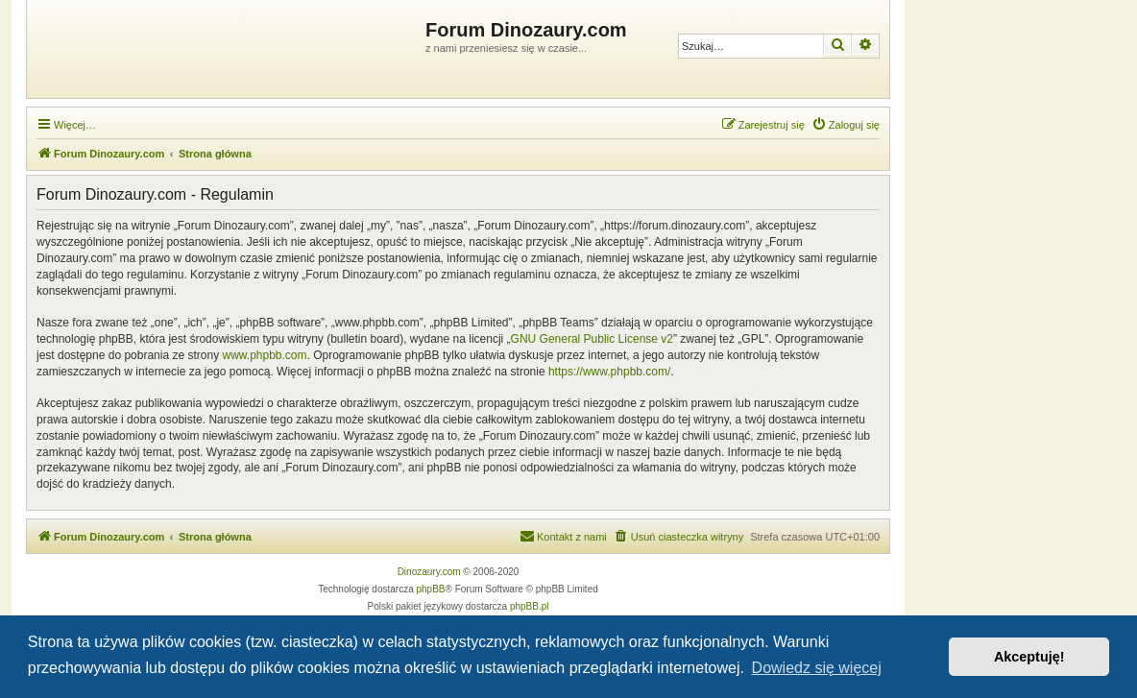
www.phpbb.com (264, 355)
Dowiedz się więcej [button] (817, 668)
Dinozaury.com (429, 571)
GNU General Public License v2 (592, 339)
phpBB (431, 589)
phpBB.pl (529, 606)
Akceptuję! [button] (1029, 656)
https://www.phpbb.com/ (609, 371)
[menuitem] (845, 124)
